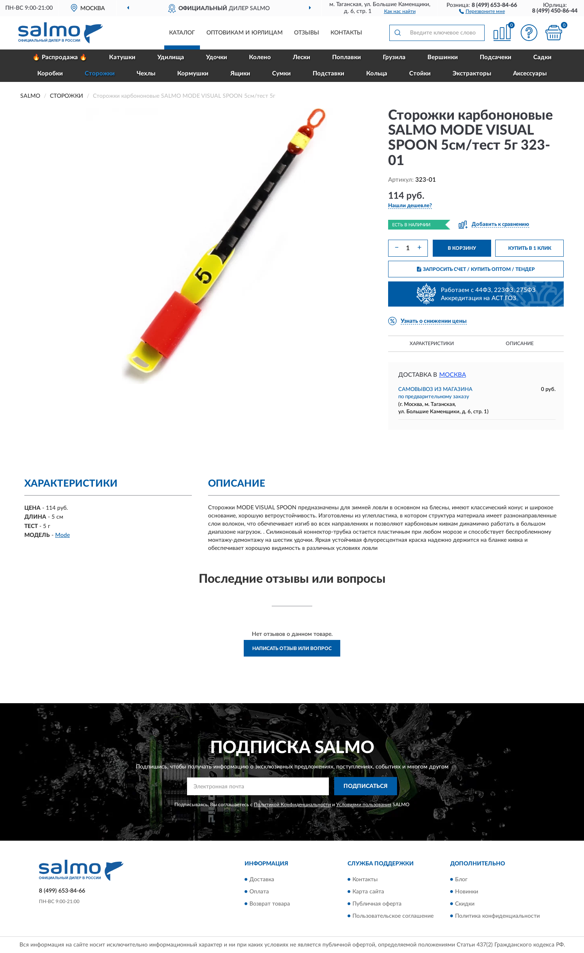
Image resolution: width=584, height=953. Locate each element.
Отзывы (306, 33)
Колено (260, 57)
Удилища (170, 57)
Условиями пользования (363, 804)
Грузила (394, 57)
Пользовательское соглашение (393, 916)
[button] (482, 11)
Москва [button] (452, 375)
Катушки (122, 57)
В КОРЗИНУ (462, 248)
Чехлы (146, 74)
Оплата (259, 892)
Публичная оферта (377, 904)
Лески (301, 57)
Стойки (420, 74)
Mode (62, 535)
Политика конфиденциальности (497, 916)
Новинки (466, 892)
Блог (461, 879)
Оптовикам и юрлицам (244, 33)
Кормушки (192, 74)
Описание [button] (520, 343)
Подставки (328, 74)
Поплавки (346, 57)
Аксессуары (530, 74)
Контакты (346, 33)
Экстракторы (472, 74)
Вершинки (442, 57)
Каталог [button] (182, 33)
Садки (542, 57)
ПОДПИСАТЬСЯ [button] (366, 786)
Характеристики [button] (432, 343)
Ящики (240, 74)
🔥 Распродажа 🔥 (59, 57)
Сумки (281, 74)
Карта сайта (368, 892)
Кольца (376, 74)
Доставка (261, 879)
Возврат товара (269, 904)
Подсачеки (495, 57)
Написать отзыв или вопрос (292, 648)
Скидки (464, 904)
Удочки (216, 57)
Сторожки (100, 74)
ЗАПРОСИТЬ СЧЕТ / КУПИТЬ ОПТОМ (476, 269)
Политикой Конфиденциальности (292, 804)
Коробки (50, 74)
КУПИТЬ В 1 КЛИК (529, 248)
